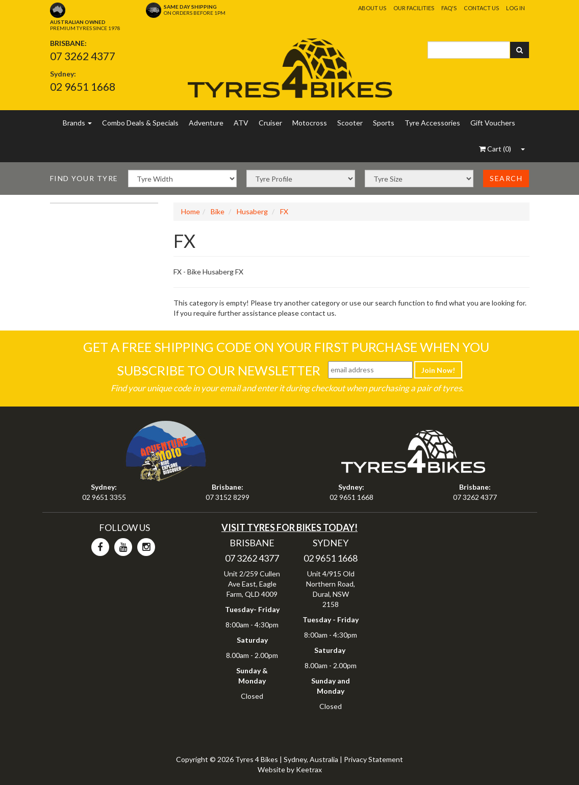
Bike (217, 211)
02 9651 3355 (104, 497)
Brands (77, 122)
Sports (383, 122)
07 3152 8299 (227, 497)
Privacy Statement (373, 759)
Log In (515, 8)
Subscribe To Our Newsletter (218, 370)
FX (284, 211)
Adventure (206, 122)
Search (506, 178)
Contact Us (481, 8)
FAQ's (449, 8)
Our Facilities (413, 8)
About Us (372, 8)
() (495, 148)
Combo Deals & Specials (140, 122)
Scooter (350, 122)
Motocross (309, 122)
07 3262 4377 (82, 55)
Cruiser (270, 122)
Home (190, 211)
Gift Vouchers (492, 122)
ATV (241, 122)
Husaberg (252, 211)
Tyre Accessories (432, 122)
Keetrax (309, 769)
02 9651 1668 (82, 86)
